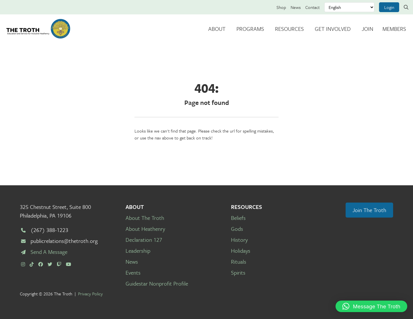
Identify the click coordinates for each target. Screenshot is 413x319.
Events (133, 272)
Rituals (238, 261)
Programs (250, 29)
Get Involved (333, 29)
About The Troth (145, 218)
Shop (281, 7)
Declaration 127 (144, 240)
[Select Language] (349, 7)
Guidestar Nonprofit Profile (157, 283)
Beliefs (238, 218)
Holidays (240, 250)
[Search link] (406, 7)
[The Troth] (38, 29)
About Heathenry (145, 229)
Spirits (238, 272)
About (217, 29)
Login (389, 7)
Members (394, 29)
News (296, 7)
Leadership (138, 250)
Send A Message (49, 252)
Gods (237, 229)
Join (367, 29)
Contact (312, 7)
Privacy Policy (90, 293)
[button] (371, 306)
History (239, 240)
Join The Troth (369, 210)
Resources (289, 29)
